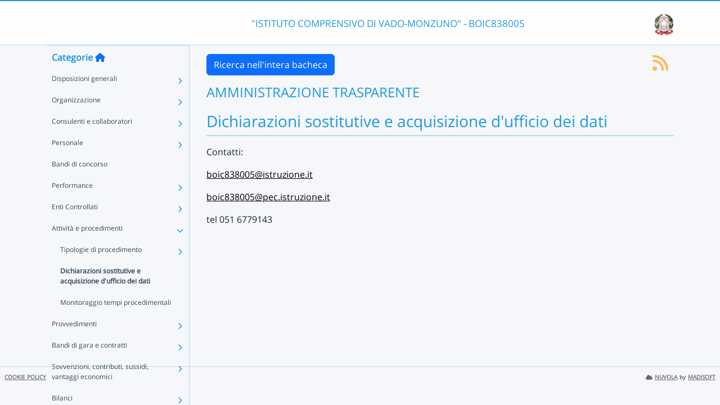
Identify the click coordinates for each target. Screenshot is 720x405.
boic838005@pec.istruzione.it (268, 197)
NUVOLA (661, 377)
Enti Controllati (75, 228)
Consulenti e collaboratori (92, 143)
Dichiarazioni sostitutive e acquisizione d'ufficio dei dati (105, 298)
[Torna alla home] (100, 79)
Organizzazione (76, 122)
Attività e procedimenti (87, 250)
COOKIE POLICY (25, 377)
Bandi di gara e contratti (89, 367)
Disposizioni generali (84, 100)
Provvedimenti (74, 345)
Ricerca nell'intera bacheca (270, 64)
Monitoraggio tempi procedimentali (115, 324)
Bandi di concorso (79, 186)
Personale (67, 164)
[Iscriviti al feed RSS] (660, 66)
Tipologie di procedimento (101, 271)
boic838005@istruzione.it (259, 174)
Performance (72, 207)
